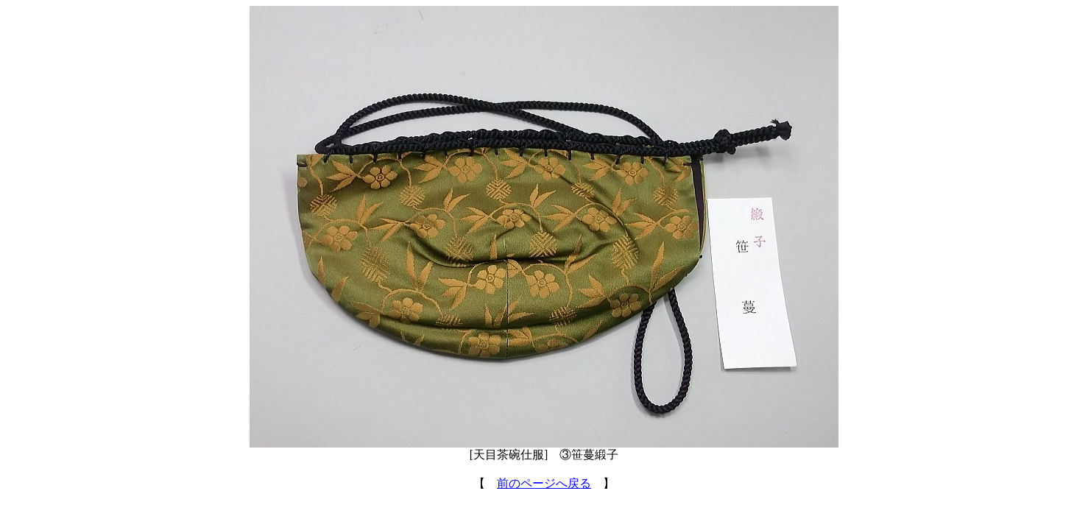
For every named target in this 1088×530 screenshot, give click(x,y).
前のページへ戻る (544, 483)
